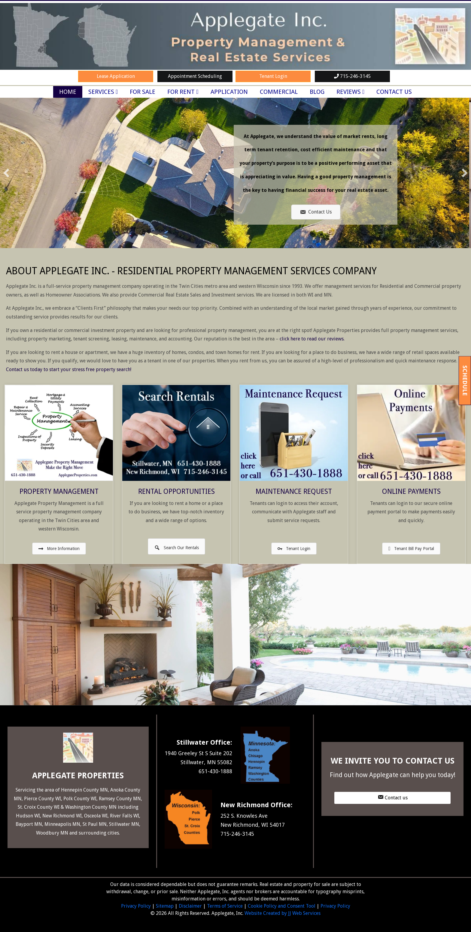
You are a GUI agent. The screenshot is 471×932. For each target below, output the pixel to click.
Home (67, 91)
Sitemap (165, 906)
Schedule (465, 380)
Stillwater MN (124, 824)
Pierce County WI (42, 798)
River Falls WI (124, 816)
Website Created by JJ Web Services (283, 913)
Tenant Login (273, 76)
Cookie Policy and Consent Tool (281, 906)
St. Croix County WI (38, 807)
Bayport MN (29, 824)
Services (101, 91)
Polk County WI (79, 798)
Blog (317, 91)
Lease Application (116, 76)
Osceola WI (96, 816)
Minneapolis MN (62, 824)
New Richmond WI (62, 816)
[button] (6, 173)
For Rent (181, 91)
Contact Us (394, 91)
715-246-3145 (352, 76)
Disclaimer (190, 906)
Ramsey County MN (120, 798)
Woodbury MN (52, 833)
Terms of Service (225, 906)
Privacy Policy (136, 906)
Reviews (348, 91)
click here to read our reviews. (312, 339)
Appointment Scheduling (195, 76)
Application (229, 91)
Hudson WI (28, 816)
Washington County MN (91, 807)
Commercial (279, 91)
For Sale (142, 91)
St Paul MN (95, 824)
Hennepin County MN (84, 790)
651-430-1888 (215, 771)
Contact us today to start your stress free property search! (68, 369)
